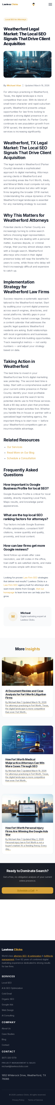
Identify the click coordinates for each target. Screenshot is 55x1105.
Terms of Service (35, 1100)
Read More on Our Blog (20, 452)
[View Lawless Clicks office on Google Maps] (27, 919)
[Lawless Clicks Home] (34, 4)
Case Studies (8, 1034)
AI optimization (35, 956)
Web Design (8, 1010)
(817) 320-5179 (9, 1057)
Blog (4, 1039)
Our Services (14, 447)
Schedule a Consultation (21, 458)
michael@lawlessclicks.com (15, 1066)
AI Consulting (8, 1015)
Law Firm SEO (30, 577)
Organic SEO (8, 999)
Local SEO (7, 982)
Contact (5, 1045)
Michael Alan (14, 85)
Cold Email (7, 993)
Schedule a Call (27, 890)
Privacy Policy (18, 1100)
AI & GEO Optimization (12, 988)
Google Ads (7, 1004)
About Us (6, 1028)
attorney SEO (20, 956)
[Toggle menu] (50, 4)
